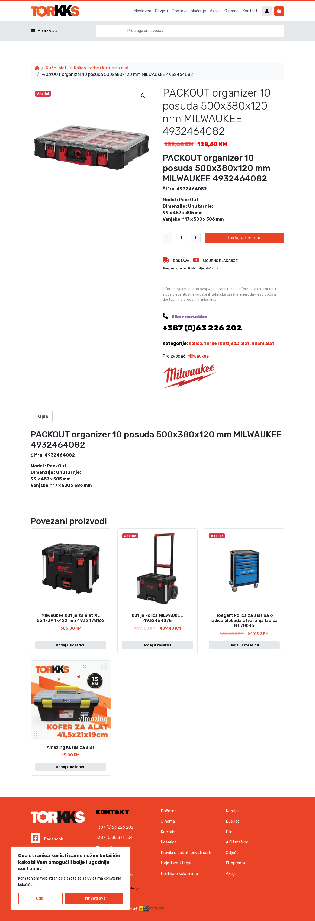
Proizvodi (48, 31)
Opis (43, 416)
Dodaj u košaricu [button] (71, 645)
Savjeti (161, 10)
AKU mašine (237, 842)
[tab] (43, 416)
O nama (231, 10)
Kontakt (250, 10)
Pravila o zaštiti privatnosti (186, 852)
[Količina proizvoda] (181, 238)
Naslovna (142, 10)
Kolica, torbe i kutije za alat (101, 67)
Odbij (41, 898)
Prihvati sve (94, 898)
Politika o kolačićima (179, 873)
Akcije (215, 10)
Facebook (47, 839)
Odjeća (232, 852)
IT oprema (235, 863)
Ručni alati (57, 67)
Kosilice (233, 810)
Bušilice (233, 821)
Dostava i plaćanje (189, 10)
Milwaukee (198, 356)
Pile (229, 831)
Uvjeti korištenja (176, 863)
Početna (169, 810)
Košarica (168, 842)
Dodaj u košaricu (245, 237)
